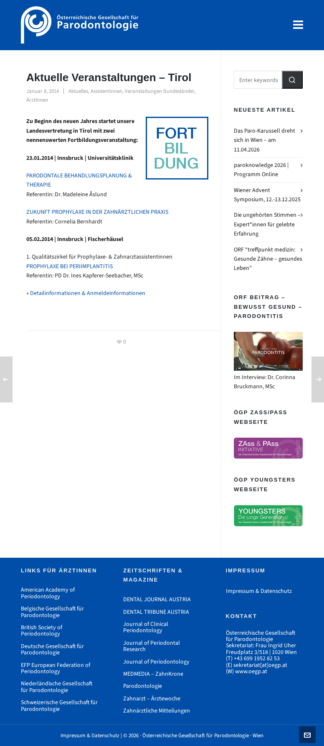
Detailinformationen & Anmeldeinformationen (87, 293)
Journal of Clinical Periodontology (145, 627)
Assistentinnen (106, 91)
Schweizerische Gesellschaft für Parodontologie (59, 705)
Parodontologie (142, 686)
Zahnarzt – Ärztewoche (151, 698)
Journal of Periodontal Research (151, 646)
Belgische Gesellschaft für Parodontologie (52, 611)
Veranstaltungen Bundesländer (159, 91)
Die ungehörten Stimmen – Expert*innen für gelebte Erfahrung (267, 224)
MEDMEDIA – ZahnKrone (153, 674)
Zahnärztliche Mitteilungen (156, 711)
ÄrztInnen (37, 99)
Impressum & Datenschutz (259, 591)
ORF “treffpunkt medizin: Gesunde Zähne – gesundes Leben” (268, 259)
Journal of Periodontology (156, 662)
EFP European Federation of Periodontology (55, 668)
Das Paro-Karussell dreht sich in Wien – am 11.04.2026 (264, 140)
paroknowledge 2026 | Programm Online (261, 169)
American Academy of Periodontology (48, 593)
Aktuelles (78, 91)
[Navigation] (298, 25)
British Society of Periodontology (41, 630)
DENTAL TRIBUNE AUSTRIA (156, 612)
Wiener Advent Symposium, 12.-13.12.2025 (267, 194)
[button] (292, 80)
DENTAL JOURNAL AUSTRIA (157, 599)
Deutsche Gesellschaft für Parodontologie (52, 649)
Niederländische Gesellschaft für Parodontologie (56, 686)
